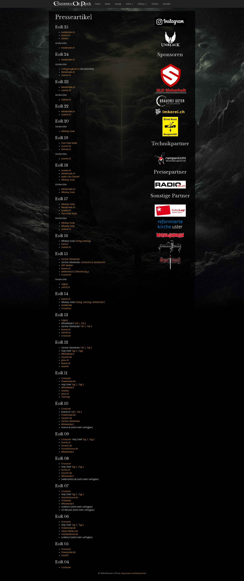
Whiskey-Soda (68, 131)
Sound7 (65, 555)
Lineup (118, 4)
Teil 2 (83, 323)
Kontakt (166, 4)
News (107, 4)
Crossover (66, 335)
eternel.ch (66, 332)
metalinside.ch (68, 32)
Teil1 (73, 412)
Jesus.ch (65, 394)
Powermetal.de (68, 381)
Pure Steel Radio (69, 143)
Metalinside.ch (68, 72)
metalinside (66, 305)
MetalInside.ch (68, 87)
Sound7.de (66, 357)
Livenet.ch (66, 75)
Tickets (154, 4)
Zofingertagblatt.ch (70, 69)
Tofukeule (66, 500)
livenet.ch (65, 35)
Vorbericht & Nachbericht (93, 262)
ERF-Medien (67, 265)
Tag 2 (81, 384)
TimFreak (65, 397)
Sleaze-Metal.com (69, 531)
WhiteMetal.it (67, 354)
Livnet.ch (65, 287)
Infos (129, 4)
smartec (65, 366)
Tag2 (80, 351)
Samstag (86, 241)
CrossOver (66, 274)
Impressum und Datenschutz (133, 573)
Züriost (64, 38)
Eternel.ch (66, 149)
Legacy (64, 284)
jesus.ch (65, 360)
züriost (64, 244)
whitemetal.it (67, 271)
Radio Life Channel (70, 176)
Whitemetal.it (67, 424)
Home (97, 4)
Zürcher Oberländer (70, 259)
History (142, 4)
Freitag (78, 241)
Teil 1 (77, 323)
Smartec (65, 390)
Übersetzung (81, 271)
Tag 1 (74, 351)
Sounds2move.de (69, 448)
